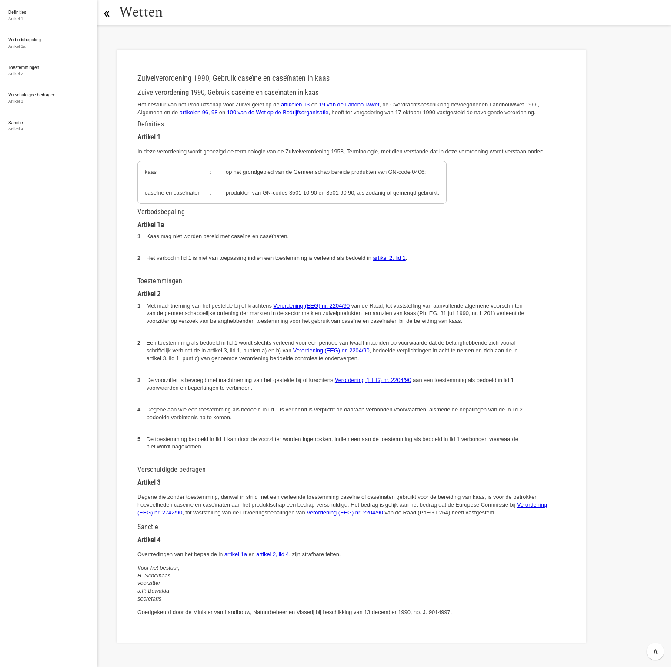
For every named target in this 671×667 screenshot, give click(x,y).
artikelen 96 (194, 112)
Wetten (141, 12)
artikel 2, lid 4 (272, 554)
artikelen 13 (295, 104)
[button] (106, 12)
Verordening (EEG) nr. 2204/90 (311, 305)
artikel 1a (235, 554)
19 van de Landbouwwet (349, 104)
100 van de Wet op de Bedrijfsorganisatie (278, 112)
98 (214, 112)
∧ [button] (655, 651)
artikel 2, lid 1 (389, 258)
